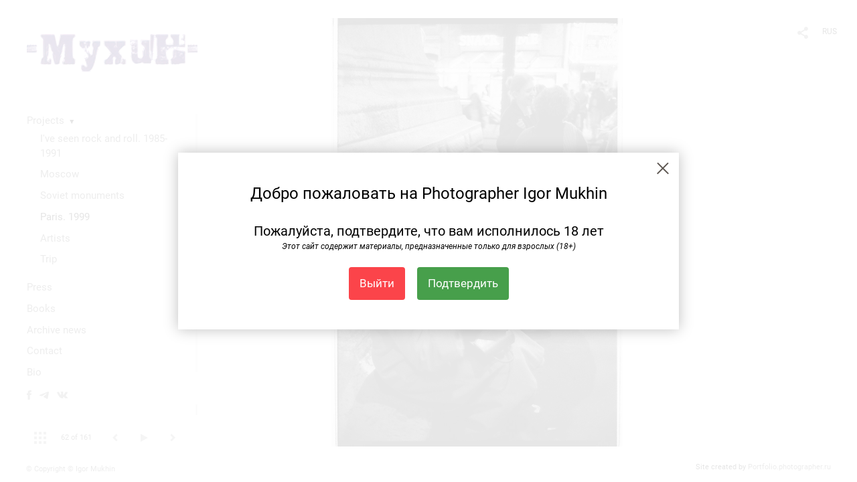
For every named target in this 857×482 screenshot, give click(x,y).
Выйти (377, 283)
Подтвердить (463, 283)
